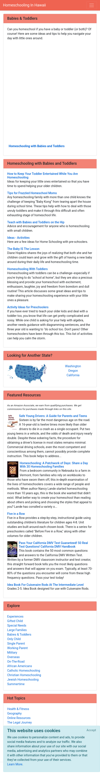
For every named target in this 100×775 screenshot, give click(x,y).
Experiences (15, 616)
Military (12, 652)
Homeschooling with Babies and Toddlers (37, 146)
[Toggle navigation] (91, 5)
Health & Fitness (18, 709)
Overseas (13, 657)
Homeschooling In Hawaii (24, 5)
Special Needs (16, 625)
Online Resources (19, 718)
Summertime (16, 684)
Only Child (14, 639)
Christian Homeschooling (24, 675)
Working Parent (17, 648)
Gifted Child (15, 621)
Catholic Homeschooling (23, 670)
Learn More (15, 764)
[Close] (91, 730)
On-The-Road (16, 661)
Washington (73, 366)
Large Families (17, 630)
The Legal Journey (19, 722)
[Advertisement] (50, 92)
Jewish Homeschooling (23, 679)
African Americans (19, 666)
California (73, 375)
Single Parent (16, 643)
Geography (14, 713)
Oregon (73, 370)
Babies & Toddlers (19, 634)
